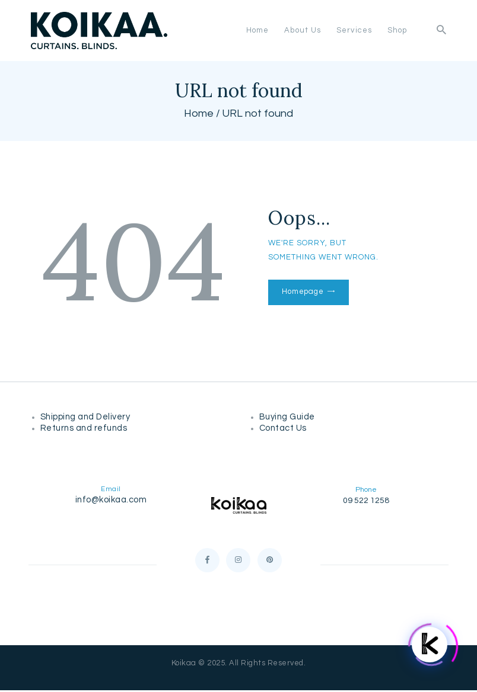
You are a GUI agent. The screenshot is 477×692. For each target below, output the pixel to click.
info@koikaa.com (111, 499)
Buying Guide (288, 416)
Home (199, 113)
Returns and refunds (86, 428)
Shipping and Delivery (87, 416)
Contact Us (283, 428)
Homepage (302, 291)
